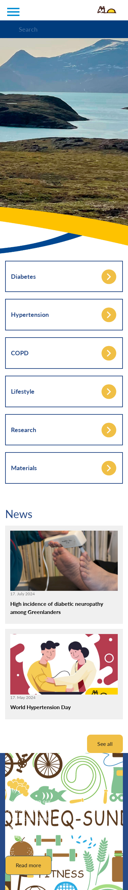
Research (23, 429)
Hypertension (30, 314)
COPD (20, 353)
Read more (28, 865)
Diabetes (23, 276)
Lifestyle (22, 391)
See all (105, 743)
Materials (24, 468)
